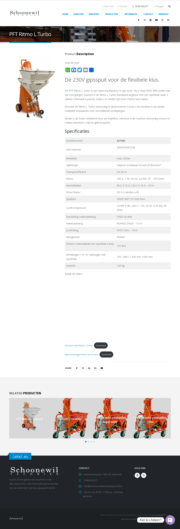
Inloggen (158, 6)
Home (65, 14)
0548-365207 (141, 6)
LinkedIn (89, 368)
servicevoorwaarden (131, 519)
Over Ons (108, 6)
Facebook (76, 368)
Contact (122, 6)
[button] (169, 6)
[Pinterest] (150, 20)
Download (101, 345)
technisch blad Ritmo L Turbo (79, 345)
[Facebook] (138, 20)
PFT (71, 90)
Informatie (130, 14)
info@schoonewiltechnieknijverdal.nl (103, 486)
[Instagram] (162, 20)
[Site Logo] (24, 13)
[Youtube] (156, 20)
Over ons (78, 14)
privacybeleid (158, 515)
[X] (144, 20)
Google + (95, 368)
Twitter (83, 368)
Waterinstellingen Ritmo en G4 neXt (81, 354)
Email (101, 368)
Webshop (163, 14)
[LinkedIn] (168, 20)
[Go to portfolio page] (29, 418)
